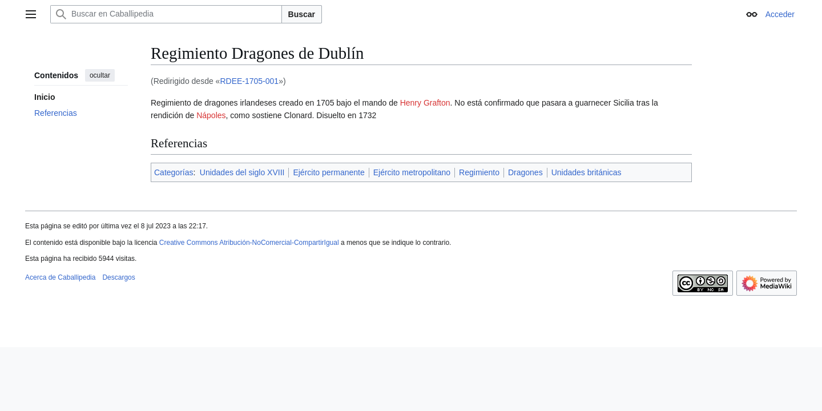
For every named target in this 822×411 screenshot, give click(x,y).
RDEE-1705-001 (249, 81)
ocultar (100, 75)
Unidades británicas (586, 172)
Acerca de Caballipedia (60, 277)
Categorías (173, 172)
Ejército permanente (328, 172)
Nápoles (210, 115)
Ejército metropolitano (411, 172)
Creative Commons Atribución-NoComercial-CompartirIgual (249, 243)
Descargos (118, 277)
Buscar (301, 14)
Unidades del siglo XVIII (242, 172)
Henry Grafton (425, 102)
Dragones (525, 172)
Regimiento (479, 172)
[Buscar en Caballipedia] (166, 14)
